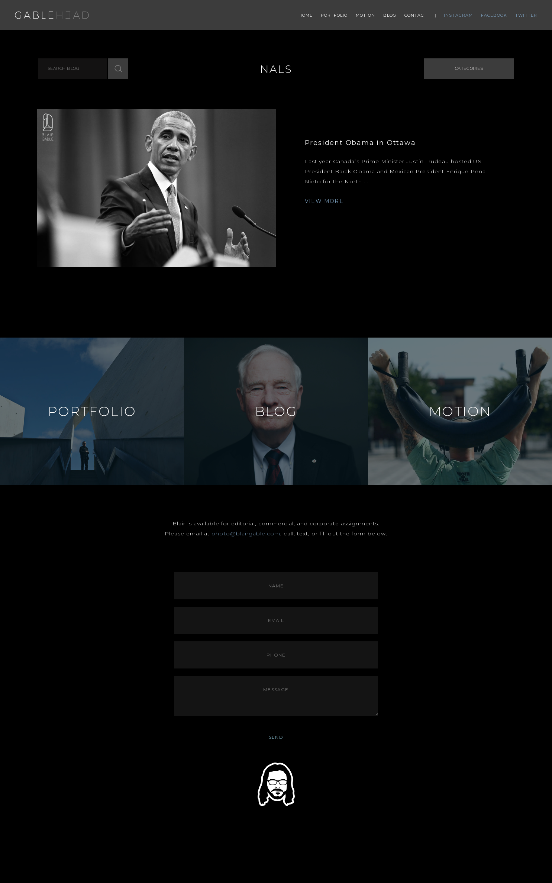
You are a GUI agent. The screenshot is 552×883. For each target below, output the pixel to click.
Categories (469, 68)
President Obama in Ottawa (360, 143)
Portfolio (334, 15)
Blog (389, 15)
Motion (365, 15)
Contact (415, 15)
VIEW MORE (324, 201)
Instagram (458, 15)
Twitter (526, 15)
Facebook (494, 15)
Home (305, 15)
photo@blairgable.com (246, 533)
